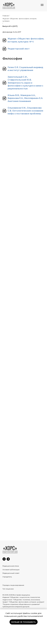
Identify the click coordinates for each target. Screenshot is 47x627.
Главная (6, 16)
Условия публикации (11, 570)
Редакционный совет (11, 573)
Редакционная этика (11, 566)
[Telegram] (8, 559)
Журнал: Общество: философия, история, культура (20, 20)
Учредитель (7, 577)
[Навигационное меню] (42, 5)
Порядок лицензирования (13, 585)
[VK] (4, 559)
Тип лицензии (8, 589)
